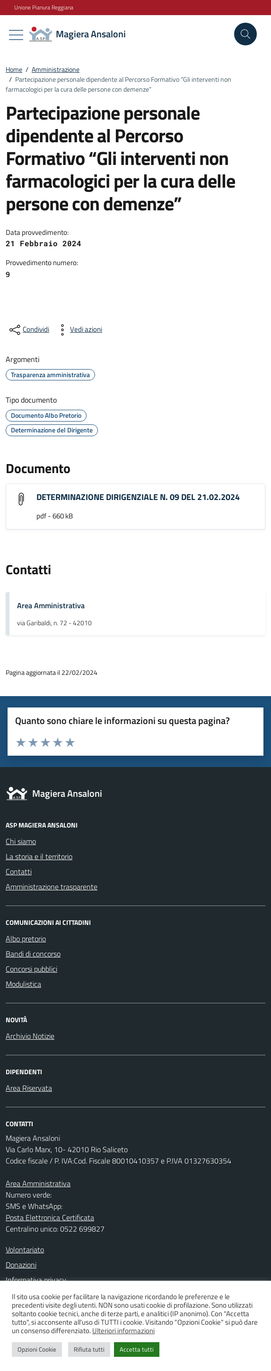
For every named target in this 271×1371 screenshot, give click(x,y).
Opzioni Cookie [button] (36, 1349)
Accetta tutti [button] (137, 1349)
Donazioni (21, 1264)
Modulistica (23, 984)
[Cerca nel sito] (245, 34)
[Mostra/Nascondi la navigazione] (16, 34)
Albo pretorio (26, 938)
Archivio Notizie (30, 1036)
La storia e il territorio (39, 856)
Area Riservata (29, 1088)
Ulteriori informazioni (123, 1330)
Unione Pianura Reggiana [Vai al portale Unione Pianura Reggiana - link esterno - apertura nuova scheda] (43, 7)
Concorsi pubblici (31, 968)
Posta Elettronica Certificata (50, 1217)
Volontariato (25, 1249)
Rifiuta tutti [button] (89, 1349)
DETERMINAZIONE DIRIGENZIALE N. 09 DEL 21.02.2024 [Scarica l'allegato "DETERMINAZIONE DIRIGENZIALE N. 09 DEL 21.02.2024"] (138, 497)
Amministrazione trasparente (51, 886)
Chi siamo (21, 841)
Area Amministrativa (51, 605)
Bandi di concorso (33, 953)
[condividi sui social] (28, 329)
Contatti (19, 871)
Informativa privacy (36, 1279)
